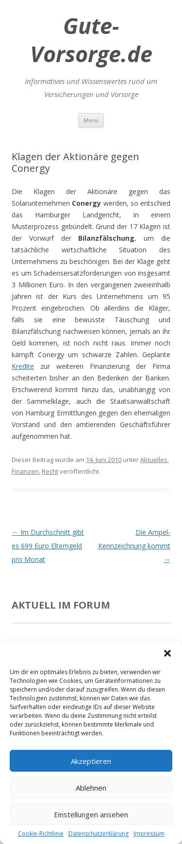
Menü (91, 120)
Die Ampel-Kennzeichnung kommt (134, 546)
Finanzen (25, 471)
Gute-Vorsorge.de (91, 40)
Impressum (149, 833)
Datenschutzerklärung (98, 833)
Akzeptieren (91, 761)
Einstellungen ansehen (91, 814)
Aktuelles (153, 459)
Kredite (23, 366)
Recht (50, 471)
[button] (167, 653)
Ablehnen (91, 788)
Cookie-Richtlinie (41, 833)
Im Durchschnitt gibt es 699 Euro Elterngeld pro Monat (48, 546)
